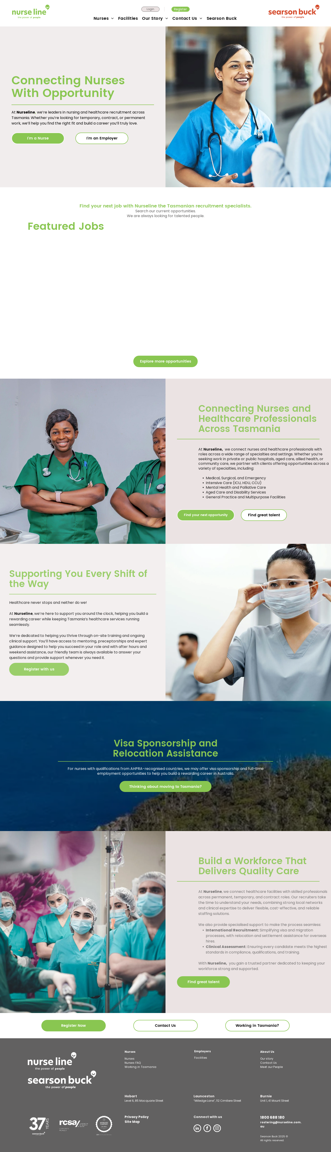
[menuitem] (104, 18)
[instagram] (217, 1128)
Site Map (132, 1121)
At (11, 613)
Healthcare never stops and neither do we (47, 602)
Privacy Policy (137, 1117)
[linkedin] (197, 1128)
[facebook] (207, 1128)
